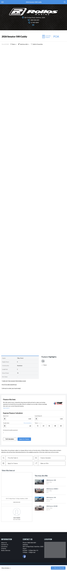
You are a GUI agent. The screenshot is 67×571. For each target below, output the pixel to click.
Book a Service (5, 552)
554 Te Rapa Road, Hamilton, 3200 (34, 17)
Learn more (6, 409)
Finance (3, 550)
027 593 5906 (16, 521)
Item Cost (5, 417)
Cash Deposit (38, 417)
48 (55, 427)
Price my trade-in (28, 424)
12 (37, 427)
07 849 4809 (35, 22)
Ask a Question (58, 568)
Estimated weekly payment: (10, 431)
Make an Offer (42, 465)
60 (61, 427)
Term (38, 424)
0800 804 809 (35, 20)
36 (49, 427)
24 (43, 427)
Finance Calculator (43, 459)
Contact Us (4, 546)
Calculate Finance (48, 36)
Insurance (4, 548)
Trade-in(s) (6, 424)
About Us (4, 544)
